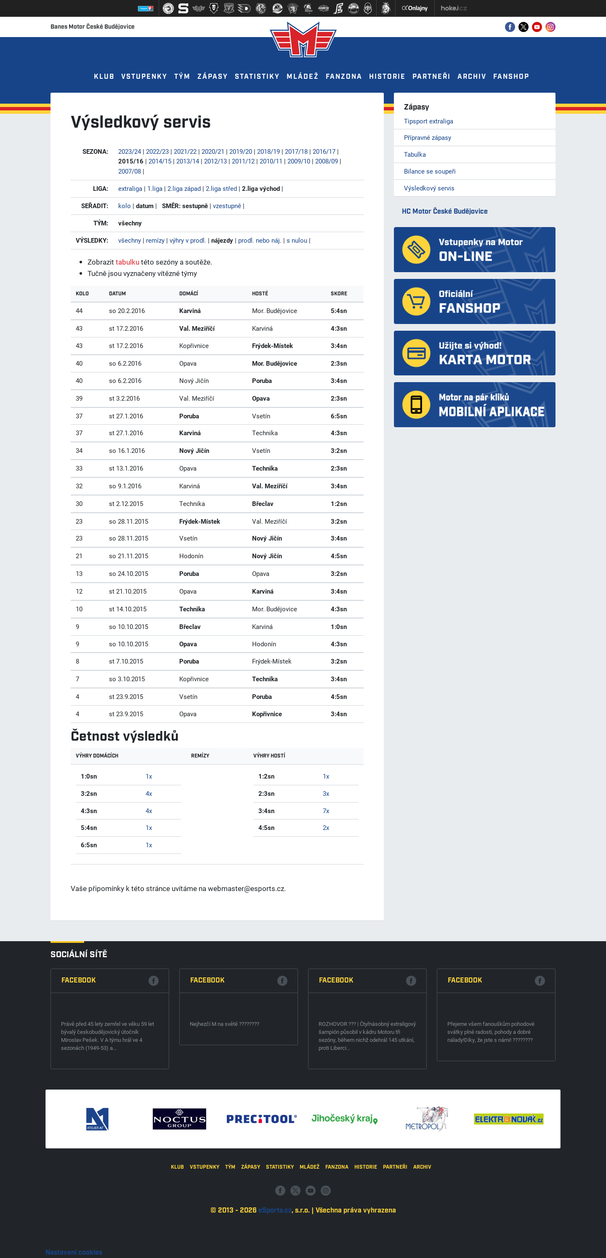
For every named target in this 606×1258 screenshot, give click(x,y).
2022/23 (157, 151)
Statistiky (257, 76)
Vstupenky (144, 76)
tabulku (127, 262)
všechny (129, 240)
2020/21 (213, 151)
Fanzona (344, 76)
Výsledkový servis (429, 188)
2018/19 (268, 151)
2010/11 (271, 161)
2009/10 (298, 161)
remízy (155, 240)
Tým (182, 76)
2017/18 (296, 151)
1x (149, 776)
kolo (124, 205)
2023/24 (129, 151)
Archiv (471, 76)
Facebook (78, 1105)
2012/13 (215, 161)
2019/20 (240, 151)
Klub (104, 76)
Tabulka (415, 154)
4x (149, 793)
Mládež (303, 76)
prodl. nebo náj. (260, 240)
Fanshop (511, 76)
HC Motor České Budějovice (445, 211)
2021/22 (185, 151)
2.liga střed (221, 188)
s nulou (297, 240)
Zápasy (212, 76)
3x (326, 793)
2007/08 (129, 171)
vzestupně (227, 205)
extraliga (130, 188)
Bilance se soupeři (430, 171)
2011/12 (243, 161)
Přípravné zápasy (427, 137)
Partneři (431, 76)
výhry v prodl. (188, 240)
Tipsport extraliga (428, 121)
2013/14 (187, 161)
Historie (387, 76)
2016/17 (324, 151)
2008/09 (326, 161)
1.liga (154, 188)
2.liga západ (184, 188)
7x (326, 810)
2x (326, 827)
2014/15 (160, 161)
